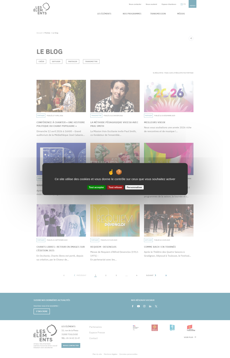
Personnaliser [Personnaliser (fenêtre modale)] (134, 187)
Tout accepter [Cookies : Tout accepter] (96, 187)
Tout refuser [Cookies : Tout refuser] (115, 187)
